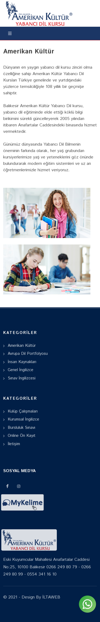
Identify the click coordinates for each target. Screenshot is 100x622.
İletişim (14, 444)
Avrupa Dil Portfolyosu (28, 353)
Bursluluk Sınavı (21, 427)
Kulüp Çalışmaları (23, 411)
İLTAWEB (50, 597)
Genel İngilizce (20, 370)
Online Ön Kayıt (21, 435)
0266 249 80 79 (61, 567)
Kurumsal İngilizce (23, 419)
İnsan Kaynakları (22, 362)
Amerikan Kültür (22, 345)
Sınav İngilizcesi (21, 378)
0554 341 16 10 (42, 574)
